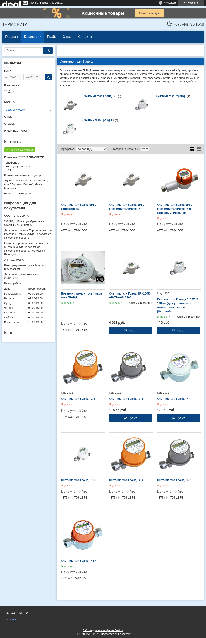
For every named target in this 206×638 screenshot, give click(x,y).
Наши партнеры (15, 130)
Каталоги (31, 36)
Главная (11, 36)
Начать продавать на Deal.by (46, 2)
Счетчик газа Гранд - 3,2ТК (175, 480)
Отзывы (9, 123)
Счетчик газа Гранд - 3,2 (126, 398)
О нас (67, 36)
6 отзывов (170, 2)
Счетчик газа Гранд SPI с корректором (78, 206)
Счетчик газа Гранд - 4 (173, 398)
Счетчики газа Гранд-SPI (99, 96)
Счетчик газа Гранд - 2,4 (78, 398)
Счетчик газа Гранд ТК (98, 120)
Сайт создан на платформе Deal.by (103, 630)
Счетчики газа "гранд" (170, 96)
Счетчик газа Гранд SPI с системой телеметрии (126, 206)
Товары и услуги (15, 109)
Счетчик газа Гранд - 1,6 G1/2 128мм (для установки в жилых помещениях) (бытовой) (177, 305)
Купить (133, 330)
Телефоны (10, 619)
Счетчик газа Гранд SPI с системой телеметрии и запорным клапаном (174, 208)
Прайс (51, 36)
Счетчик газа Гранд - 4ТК (78, 560)
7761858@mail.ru (23, 193)
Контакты (85, 36)
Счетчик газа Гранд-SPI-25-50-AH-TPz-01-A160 (130, 295)
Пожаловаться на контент (115, 634)
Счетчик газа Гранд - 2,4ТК (127, 480)
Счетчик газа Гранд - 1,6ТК (79, 480)
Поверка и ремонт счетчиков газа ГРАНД (81, 295)
